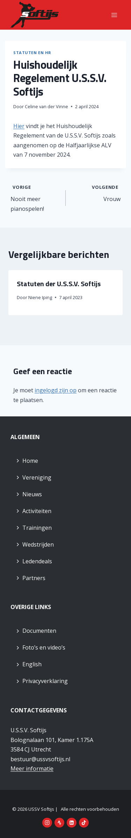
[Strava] (59, 823)
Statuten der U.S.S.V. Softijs (59, 283)
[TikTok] (84, 823)
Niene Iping (40, 297)
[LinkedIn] (72, 823)
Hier (18, 126)
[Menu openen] (114, 14)
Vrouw (96, 192)
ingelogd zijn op (56, 390)
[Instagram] (47, 823)
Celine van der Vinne (46, 106)
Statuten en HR (32, 52)
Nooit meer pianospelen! (35, 197)
